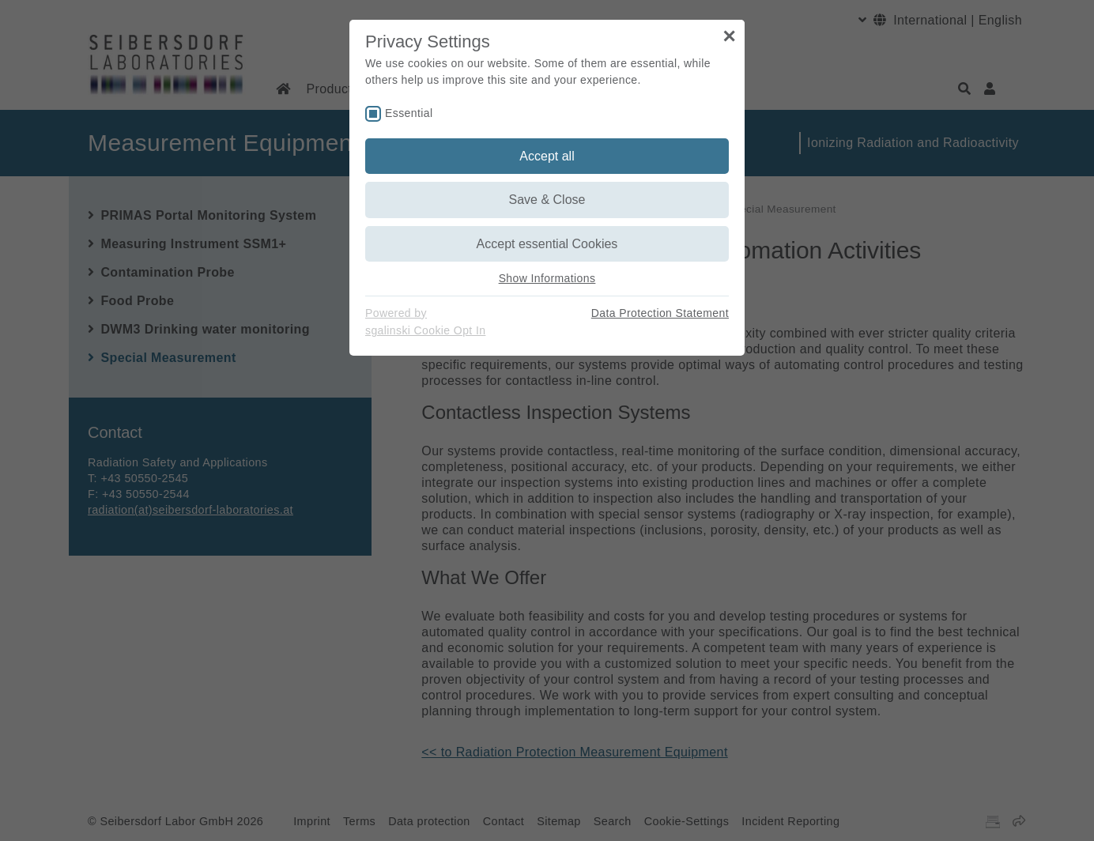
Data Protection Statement (660, 313)
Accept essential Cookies (547, 244)
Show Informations (547, 278)
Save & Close (547, 199)
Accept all (546, 156)
